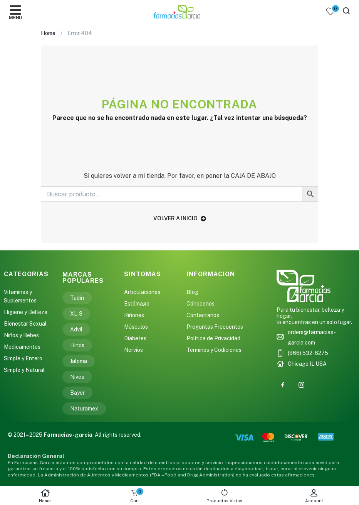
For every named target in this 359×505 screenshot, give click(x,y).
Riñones (134, 315)
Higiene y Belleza (25, 312)
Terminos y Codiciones (214, 350)
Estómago (136, 304)
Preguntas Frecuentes (214, 327)
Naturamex (84, 408)
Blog (192, 292)
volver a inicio (179, 218)
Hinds (77, 345)
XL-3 (76, 314)
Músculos (136, 327)
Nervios (133, 350)
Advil (76, 329)
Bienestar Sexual (25, 324)
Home (45, 496)
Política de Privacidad (213, 338)
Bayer (77, 393)
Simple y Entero (23, 358)
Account (314, 496)
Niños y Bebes (21, 335)
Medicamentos (22, 347)
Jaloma (78, 361)
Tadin (77, 298)
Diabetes (135, 338)
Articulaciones (142, 292)
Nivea (77, 377)
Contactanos (202, 315)
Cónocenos (200, 304)
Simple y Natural (24, 370)
